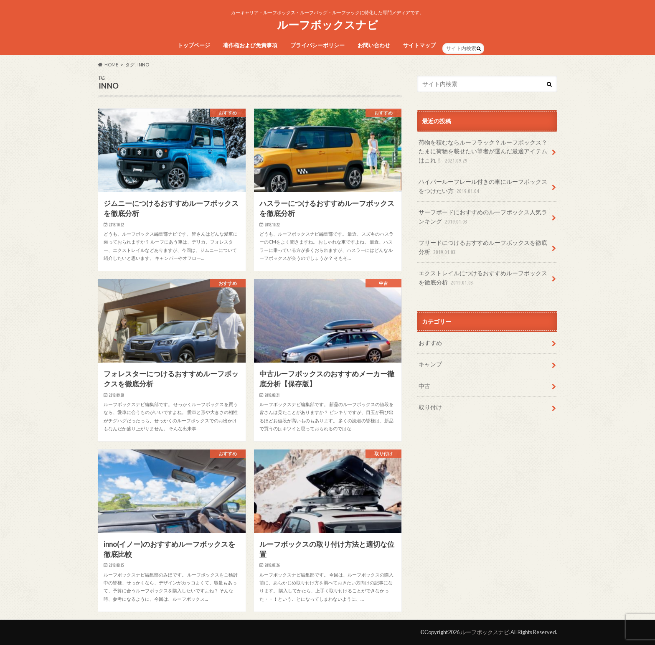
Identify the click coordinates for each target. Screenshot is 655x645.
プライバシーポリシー (317, 45)
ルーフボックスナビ (327, 24)
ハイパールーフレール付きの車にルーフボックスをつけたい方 (483, 186)
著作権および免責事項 (250, 45)
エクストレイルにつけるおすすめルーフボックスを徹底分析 (483, 278)
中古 (424, 385)
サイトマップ (419, 45)
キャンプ (430, 364)
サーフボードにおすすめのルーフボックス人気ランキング (483, 217)
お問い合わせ (374, 45)
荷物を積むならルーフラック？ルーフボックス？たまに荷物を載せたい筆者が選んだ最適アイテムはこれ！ (483, 152)
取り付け (430, 407)
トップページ (194, 45)
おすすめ (430, 342)
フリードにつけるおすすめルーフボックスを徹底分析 (483, 247)
